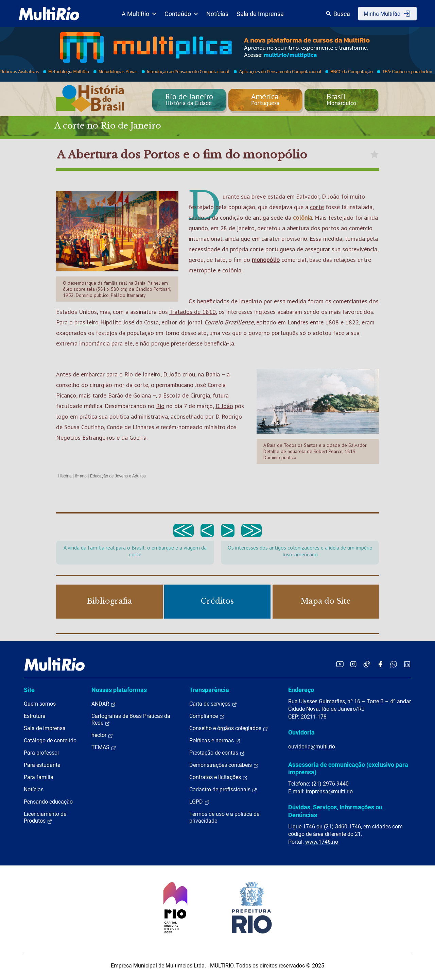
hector (102, 735)
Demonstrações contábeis (224, 765)
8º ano (80, 476)
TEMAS (103, 747)
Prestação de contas (217, 752)
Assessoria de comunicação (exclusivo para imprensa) (348, 768)
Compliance (207, 716)
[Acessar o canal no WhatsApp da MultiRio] (393, 664)
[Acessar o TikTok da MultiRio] (367, 664)
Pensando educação (48, 801)
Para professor (41, 752)
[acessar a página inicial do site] (49, 13)
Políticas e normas (215, 740)
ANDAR (103, 704)
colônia (302, 217)
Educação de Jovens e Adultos (118, 476)
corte (317, 207)
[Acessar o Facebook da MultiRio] (380, 664)
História (65, 476)
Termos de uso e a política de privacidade (224, 817)
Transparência (209, 689)
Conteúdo (181, 13)
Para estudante (42, 765)
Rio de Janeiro (142, 374)
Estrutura (35, 716)
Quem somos (40, 704)
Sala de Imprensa (260, 13)
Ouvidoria (301, 732)
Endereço (301, 689)
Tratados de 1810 (192, 312)
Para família (38, 777)
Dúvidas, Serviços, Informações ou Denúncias (335, 811)
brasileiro (86, 322)
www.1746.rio (321, 842)
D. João (331, 196)
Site (29, 689)
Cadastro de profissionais (223, 789)
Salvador (307, 196)
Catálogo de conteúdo (50, 740)
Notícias (217, 13)
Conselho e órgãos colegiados (228, 728)
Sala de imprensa (45, 728)
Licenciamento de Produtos (45, 817)
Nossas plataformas (119, 689)
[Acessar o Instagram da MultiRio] (353, 664)
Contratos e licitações (218, 777)
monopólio (266, 260)
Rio (160, 406)
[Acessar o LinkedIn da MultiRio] (407, 664)
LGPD (199, 801)
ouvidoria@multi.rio (311, 746)
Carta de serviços (213, 704)
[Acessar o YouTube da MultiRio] (340, 664)
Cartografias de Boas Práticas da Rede (130, 719)
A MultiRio (139, 13)
